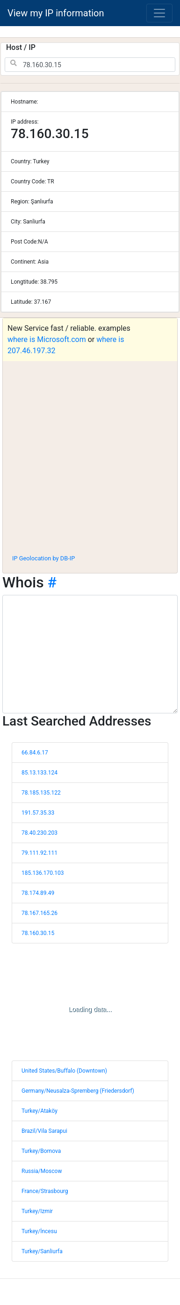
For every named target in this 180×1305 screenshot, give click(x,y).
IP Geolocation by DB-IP (43, 558)
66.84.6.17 (35, 752)
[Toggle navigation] (159, 13)
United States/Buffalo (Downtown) (64, 1071)
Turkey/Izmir (37, 1211)
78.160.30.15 (38, 933)
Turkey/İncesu (39, 1231)
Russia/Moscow (42, 1171)
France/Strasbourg (45, 1191)
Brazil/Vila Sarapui (44, 1131)
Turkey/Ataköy (40, 1111)
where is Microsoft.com (46, 339)
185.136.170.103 (43, 873)
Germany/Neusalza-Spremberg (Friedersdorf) (78, 1091)
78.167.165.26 (40, 913)
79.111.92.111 (40, 853)
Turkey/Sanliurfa (42, 1251)
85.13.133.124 (40, 772)
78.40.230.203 (40, 833)
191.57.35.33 (38, 813)
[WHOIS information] (90, 654)
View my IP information (55, 13)
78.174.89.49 (38, 893)
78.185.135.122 (41, 792)
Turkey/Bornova (41, 1151)
